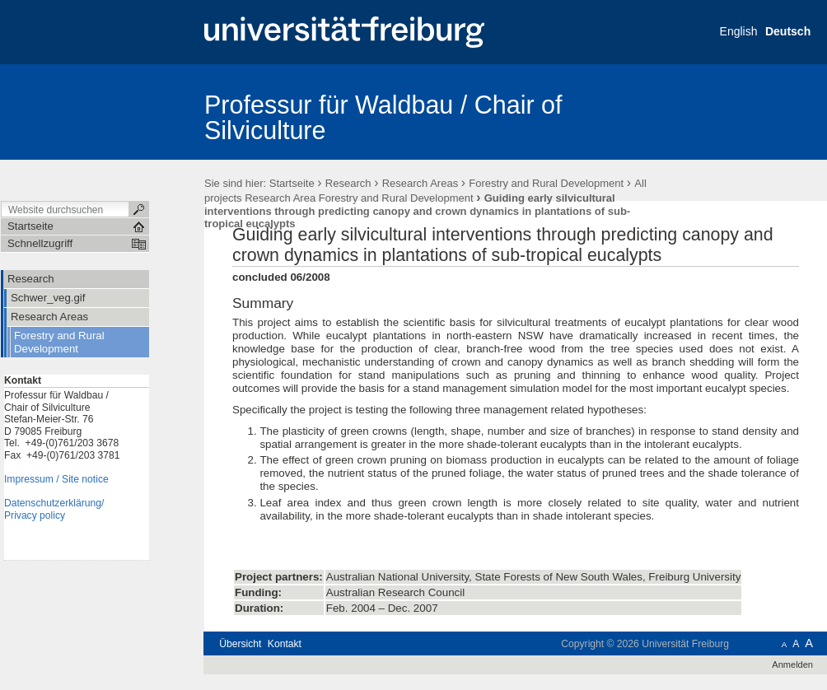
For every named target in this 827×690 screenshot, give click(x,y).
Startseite (292, 183)
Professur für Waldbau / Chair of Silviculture (383, 117)
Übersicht (240, 644)
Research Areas (420, 183)
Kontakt (284, 644)
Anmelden (792, 664)
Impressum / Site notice (56, 479)
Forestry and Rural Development (546, 183)
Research (348, 183)
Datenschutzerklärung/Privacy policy (54, 509)
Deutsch (788, 31)
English (739, 31)
